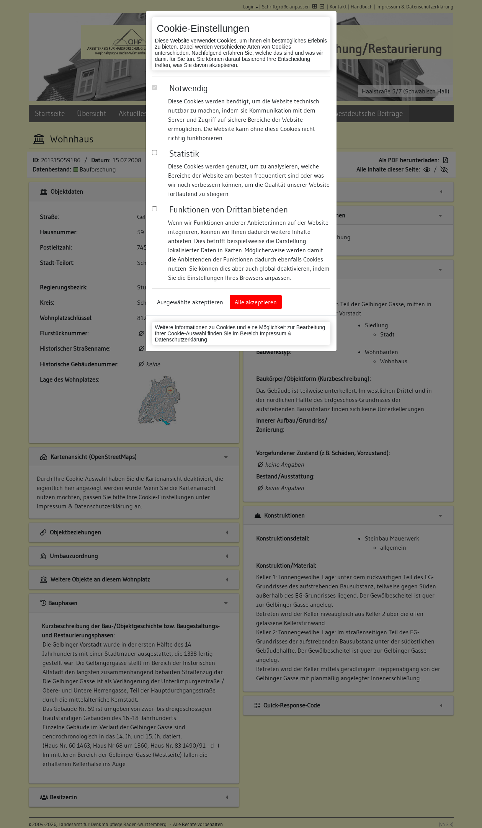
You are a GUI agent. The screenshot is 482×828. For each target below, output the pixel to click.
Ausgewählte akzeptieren (190, 302)
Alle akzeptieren (256, 302)
